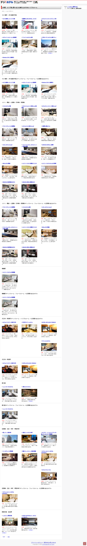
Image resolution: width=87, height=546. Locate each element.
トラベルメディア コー (48, 544)
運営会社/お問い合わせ (50, 542)
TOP (4, 537)
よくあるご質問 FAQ (72, 6)
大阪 (8, 537)
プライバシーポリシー (37, 542)
